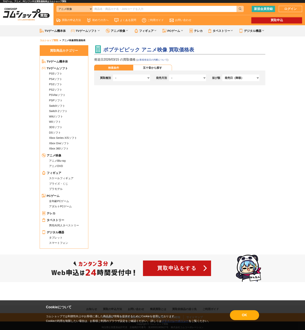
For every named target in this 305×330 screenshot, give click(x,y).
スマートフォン (58, 242)
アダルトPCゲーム (60, 206)
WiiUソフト (56, 116)
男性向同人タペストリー (64, 225)
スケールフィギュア (61, 178)
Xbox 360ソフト (59, 148)
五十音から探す (152, 67)
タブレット (56, 237)
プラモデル (56, 188)
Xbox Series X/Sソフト (63, 137)
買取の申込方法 (68, 20)
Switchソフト (57, 105)
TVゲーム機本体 (53, 30)
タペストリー (53, 220)
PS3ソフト (55, 84)
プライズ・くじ (58, 183)
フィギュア (51, 173)
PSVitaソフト (57, 94)
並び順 (216, 77)
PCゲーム (51, 195)
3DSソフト (55, 127)
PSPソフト (56, 100)
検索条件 (113, 67)
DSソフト (55, 132)
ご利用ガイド (153, 20)
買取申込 (277, 20)
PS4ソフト (55, 79)
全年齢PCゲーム (59, 201)
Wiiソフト (55, 121)
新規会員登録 (263, 8)
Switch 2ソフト (58, 111)
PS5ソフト (55, 73)
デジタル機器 (53, 232)
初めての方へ (98, 20)
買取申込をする (177, 268)
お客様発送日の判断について (152, 59)
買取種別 (105, 77)
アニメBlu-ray (57, 160)
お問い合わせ (180, 20)
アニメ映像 (51, 155)
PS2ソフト (55, 89)
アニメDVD (56, 166)
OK (244, 315)
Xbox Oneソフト (59, 143)
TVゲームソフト (55, 68)
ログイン (290, 8)
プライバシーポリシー (175, 320)
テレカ (196, 30)
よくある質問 (125, 20)
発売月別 (161, 77)
